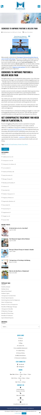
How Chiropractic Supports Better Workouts (19, 239)
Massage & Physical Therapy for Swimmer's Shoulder (21, 249)
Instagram (20, 366)
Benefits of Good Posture (11, 144)
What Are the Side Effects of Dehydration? (19, 271)
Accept (24, 413)
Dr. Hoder (18, 32)
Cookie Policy (18, 413)
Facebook (20, 364)
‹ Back (5, 149)
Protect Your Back (23, 144)
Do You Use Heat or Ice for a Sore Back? (18, 228)
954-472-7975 (20, 395)
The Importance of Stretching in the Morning (19, 260)
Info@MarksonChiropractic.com (20, 404)
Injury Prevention (28, 32)
